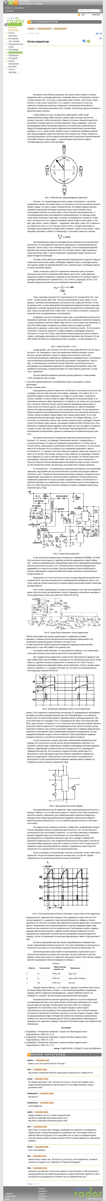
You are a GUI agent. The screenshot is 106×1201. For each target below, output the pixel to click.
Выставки (12, 67)
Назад (30, 1184)
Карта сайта (11, 1196)
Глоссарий (12, 58)
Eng (7, 1199)
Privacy (42, 1199)
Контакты (9, 11)
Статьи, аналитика (12, 34)
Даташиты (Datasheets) (13, 28)
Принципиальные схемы (15, 45)
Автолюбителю (60, 29)
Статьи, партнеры (12, 70)
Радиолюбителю (15, 52)
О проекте (19, 8)
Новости (9, 8)
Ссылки (42, 1194)
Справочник (13, 55)
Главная (30, 29)
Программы (13, 50)
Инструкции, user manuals (13, 39)
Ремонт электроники (13, 62)
